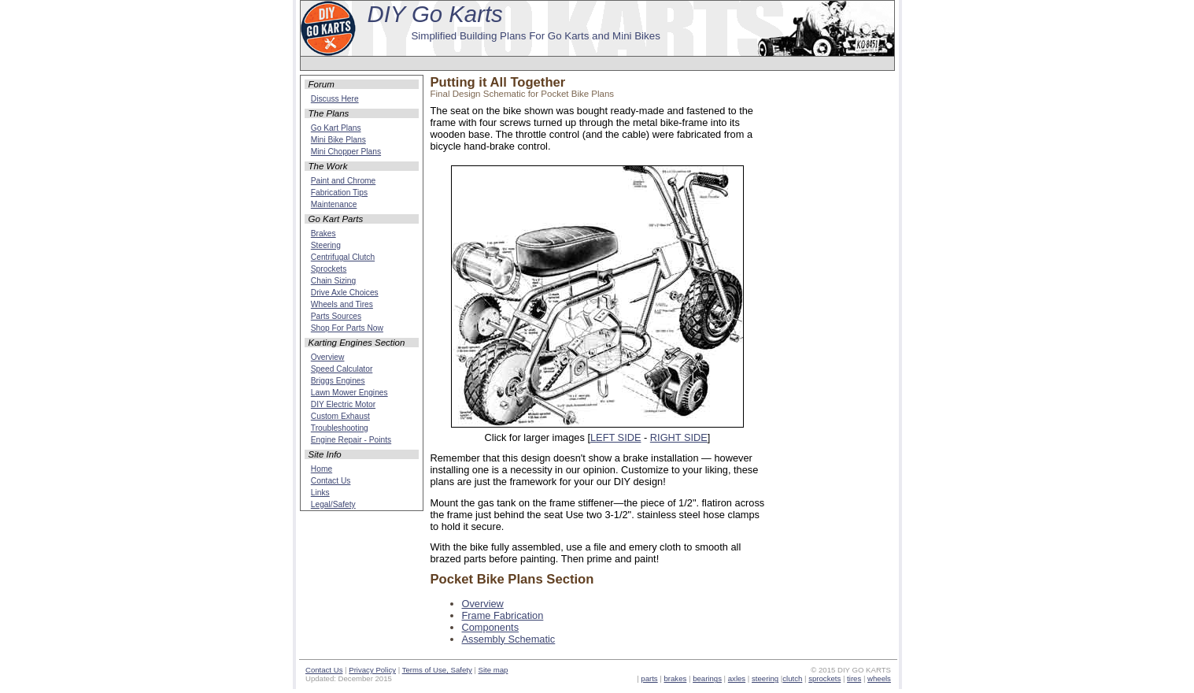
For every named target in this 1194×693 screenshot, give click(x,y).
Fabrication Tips (339, 192)
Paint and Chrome (343, 180)
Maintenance (334, 204)
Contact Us (331, 480)
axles (736, 678)
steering (765, 678)
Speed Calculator (342, 369)
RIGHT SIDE (679, 437)
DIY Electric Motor (343, 404)
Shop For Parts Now (347, 328)
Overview (483, 604)
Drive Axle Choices (345, 292)
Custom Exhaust (340, 416)
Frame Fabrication (503, 615)
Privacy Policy (372, 669)
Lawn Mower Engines (349, 392)
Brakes (323, 233)
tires (854, 678)
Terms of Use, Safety (437, 669)
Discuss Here (335, 98)
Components (490, 627)
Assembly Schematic (509, 639)
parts (649, 678)
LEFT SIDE (615, 437)
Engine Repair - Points (351, 439)
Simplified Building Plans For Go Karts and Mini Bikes (535, 36)
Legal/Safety (333, 504)
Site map (493, 669)
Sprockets (329, 269)
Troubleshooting (339, 428)
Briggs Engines (338, 380)
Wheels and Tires (342, 304)
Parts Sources (336, 316)
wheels (879, 678)
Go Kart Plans (336, 128)
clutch (792, 678)
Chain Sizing (333, 280)
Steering (326, 245)
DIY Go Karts (435, 14)
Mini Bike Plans (338, 139)
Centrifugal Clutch (343, 257)
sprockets (824, 678)
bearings (707, 678)
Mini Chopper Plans (346, 151)
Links (320, 492)
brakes (675, 678)
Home (321, 469)
